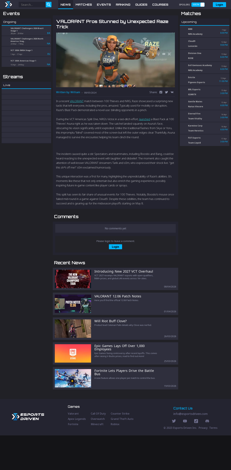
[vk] (172, 110)
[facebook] (160, 110)
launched (144, 136)
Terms (213, 462)
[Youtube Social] (185, 456)
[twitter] (166, 110)
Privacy (203, 462)
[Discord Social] (196, 456)
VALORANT (76, 118)
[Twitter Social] (174, 456)
